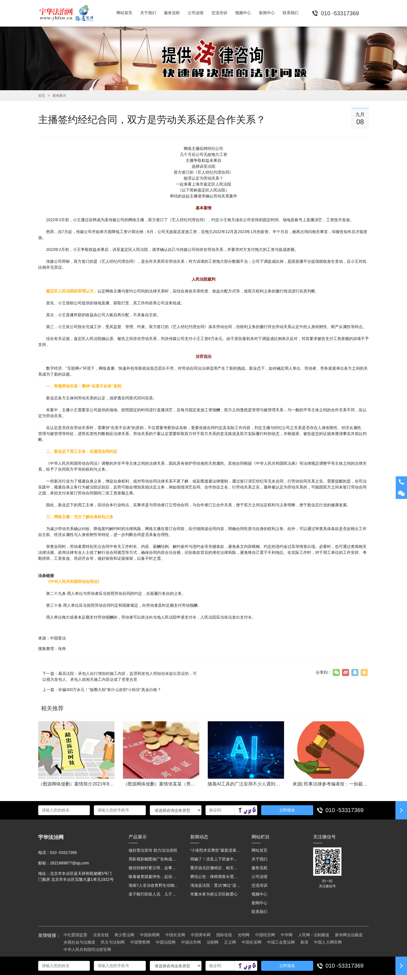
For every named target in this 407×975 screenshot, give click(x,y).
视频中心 (259, 894)
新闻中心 (259, 903)
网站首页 (259, 850)
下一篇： (119, 676)
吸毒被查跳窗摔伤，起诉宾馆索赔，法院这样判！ (154, 876)
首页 (41, 96)
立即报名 (287, 810)
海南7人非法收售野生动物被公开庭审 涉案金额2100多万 (154, 885)
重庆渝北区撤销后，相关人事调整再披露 (215, 868)
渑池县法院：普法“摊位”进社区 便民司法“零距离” (215, 885)
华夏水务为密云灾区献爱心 (214, 894)
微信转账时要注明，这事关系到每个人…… (154, 868)
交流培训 (259, 885)
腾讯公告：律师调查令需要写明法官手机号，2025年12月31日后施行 (215, 876)
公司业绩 (259, 876)
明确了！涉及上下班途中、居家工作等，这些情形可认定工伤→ (215, 859)
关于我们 (259, 859)
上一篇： (101, 689)
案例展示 (59, 96)
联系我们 (259, 911)
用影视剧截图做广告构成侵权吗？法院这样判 (154, 859)
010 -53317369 (345, 810)
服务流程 (259, 868)
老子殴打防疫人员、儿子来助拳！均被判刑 (154, 894)
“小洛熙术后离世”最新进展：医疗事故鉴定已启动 (215, 850)
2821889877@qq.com (69, 863)
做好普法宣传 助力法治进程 (153, 850)
